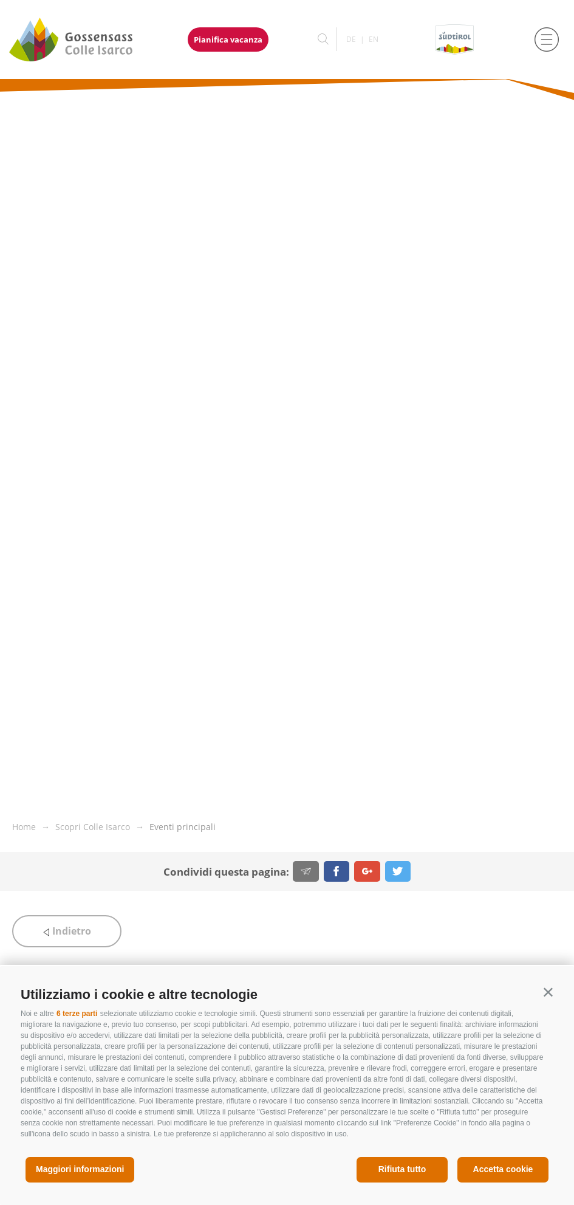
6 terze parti (76, 1013)
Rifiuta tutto (402, 1169)
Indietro (67, 931)
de (351, 39)
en (373, 39)
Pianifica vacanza (228, 39)
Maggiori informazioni (80, 1169)
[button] (548, 992)
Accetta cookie (503, 1169)
